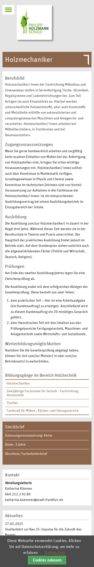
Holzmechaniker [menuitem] (18, 383)
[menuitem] (47, 383)
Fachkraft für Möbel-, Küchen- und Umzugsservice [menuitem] (42, 411)
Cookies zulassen (47, 560)
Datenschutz (55, 553)
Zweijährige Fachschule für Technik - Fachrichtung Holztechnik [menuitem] (42, 393)
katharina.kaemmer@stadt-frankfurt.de (34, 500)
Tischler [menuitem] (12, 403)
